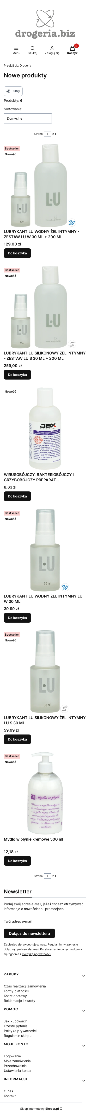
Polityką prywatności (36, 954)
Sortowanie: (13, 109)
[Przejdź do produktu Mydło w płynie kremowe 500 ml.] (45, 793)
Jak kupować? (15, 1021)
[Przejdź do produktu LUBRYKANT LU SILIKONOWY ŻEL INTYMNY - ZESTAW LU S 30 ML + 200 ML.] (45, 307)
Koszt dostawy (15, 996)
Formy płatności (16, 991)
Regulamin (55, 944)
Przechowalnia (15, 1066)
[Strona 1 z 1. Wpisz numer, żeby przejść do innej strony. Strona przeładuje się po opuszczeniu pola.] (47, 133)
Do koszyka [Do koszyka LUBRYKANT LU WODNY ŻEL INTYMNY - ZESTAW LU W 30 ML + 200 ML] (17, 253)
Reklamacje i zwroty (19, 1001)
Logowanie (12, 1056)
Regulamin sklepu (17, 1035)
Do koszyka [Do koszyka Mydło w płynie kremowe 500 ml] (17, 861)
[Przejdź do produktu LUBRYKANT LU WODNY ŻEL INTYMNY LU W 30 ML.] (45, 550)
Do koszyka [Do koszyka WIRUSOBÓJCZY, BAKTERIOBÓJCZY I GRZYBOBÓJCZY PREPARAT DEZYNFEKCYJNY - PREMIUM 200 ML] (17, 496)
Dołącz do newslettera (29, 933)
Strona (38, 134)
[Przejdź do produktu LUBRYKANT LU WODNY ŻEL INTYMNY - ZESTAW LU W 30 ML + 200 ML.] (45, 185)
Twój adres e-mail (17, 921)
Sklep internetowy (39, 1108)
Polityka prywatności (20, 1031)
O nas (8, 1091)
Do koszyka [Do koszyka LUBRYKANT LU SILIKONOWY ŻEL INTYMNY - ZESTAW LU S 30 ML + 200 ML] (17, 375)
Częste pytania (16, 1026)
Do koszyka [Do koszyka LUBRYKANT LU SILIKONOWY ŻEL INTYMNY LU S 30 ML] (17, 739)
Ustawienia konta (17, 1070)
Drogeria (17, 65)
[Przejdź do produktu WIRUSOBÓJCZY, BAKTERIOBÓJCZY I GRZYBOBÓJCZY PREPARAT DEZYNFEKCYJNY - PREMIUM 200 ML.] (45, 428)
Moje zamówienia (17, 1061)
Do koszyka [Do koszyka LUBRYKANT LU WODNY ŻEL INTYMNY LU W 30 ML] (17, 618)
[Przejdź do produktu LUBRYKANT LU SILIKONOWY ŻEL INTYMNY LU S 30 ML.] (45, 671)
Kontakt (10, 1096)
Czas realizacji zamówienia (25, 986)
